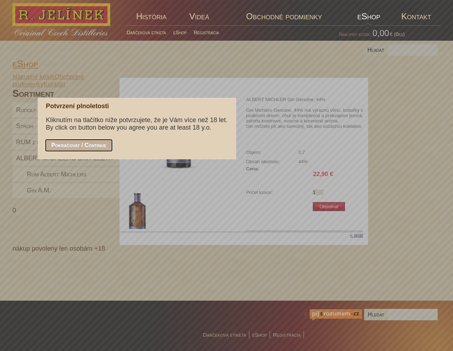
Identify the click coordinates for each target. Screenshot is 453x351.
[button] (79, 145)
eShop (180, 32)
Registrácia (206, 32)
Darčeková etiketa (146, 32)
